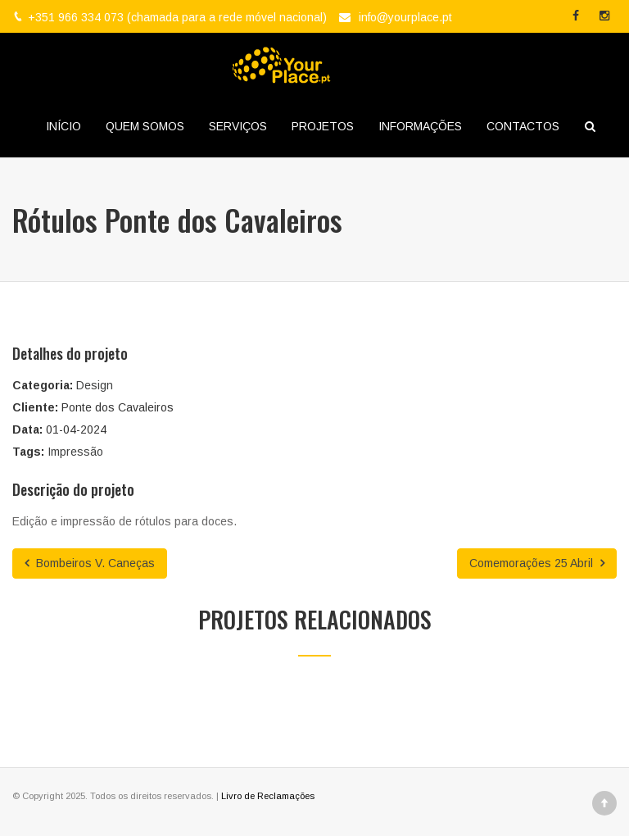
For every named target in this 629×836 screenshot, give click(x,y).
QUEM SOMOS (145, 126)
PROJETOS (323, 126)
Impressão (75, 451)
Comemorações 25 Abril (536, 563)
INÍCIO (63, 126)
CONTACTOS (522, 126)
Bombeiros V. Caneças (90, 563)
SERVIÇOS (238, 126)
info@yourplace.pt (405, 17)
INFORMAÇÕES (420, 126)
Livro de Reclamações (267, 796)
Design (94, 385)
